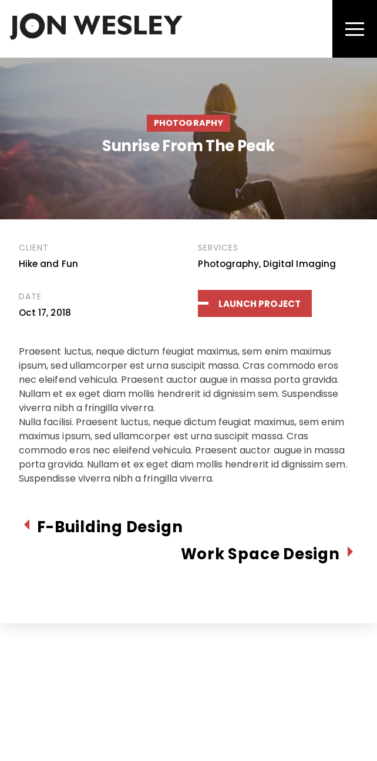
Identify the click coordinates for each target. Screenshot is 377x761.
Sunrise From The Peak (188, 145)
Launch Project (259, 304)
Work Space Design (260, 554)
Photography (189, 123)
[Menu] (354, 29)
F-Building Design (110, 527)
